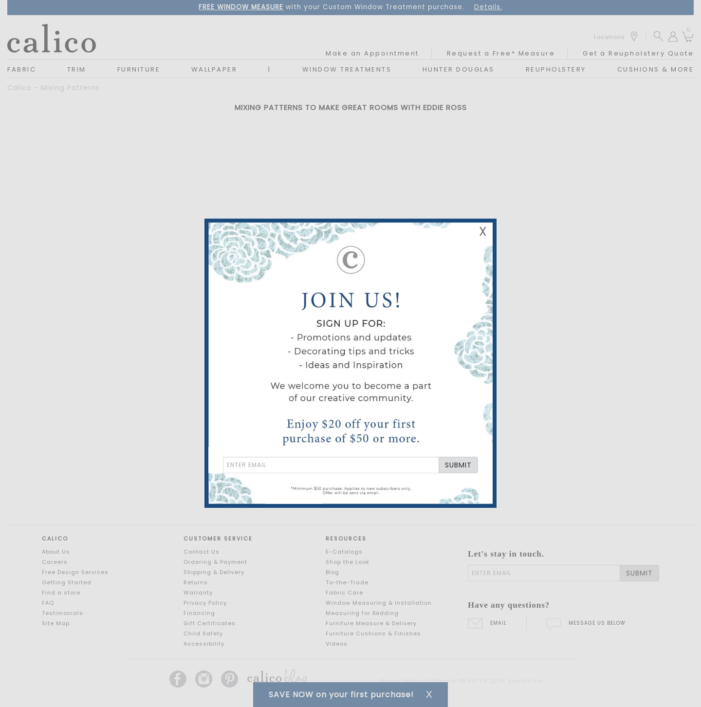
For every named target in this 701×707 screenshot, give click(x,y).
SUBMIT (458, 465)
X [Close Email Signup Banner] (483, 231)
